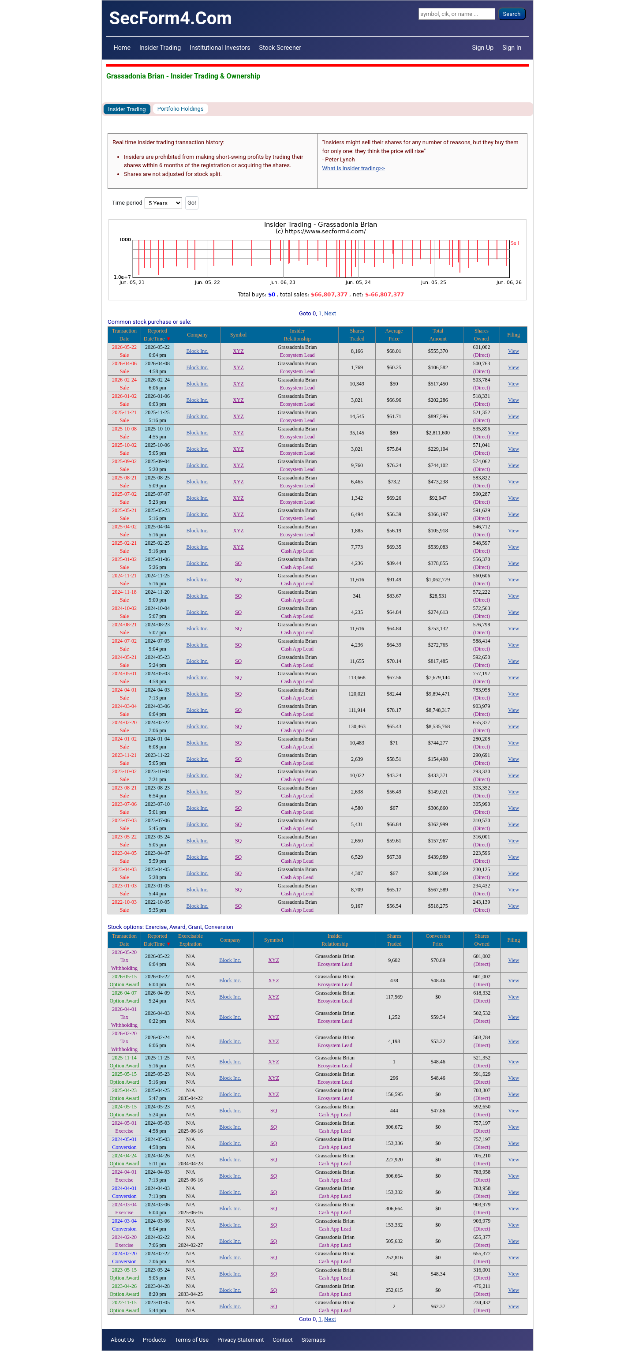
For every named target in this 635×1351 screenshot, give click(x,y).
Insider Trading (160, 47)
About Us (122, 1339)
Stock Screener (280, 47)
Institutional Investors (220, 47)
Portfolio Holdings (180, 108)
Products (154, 1339)
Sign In (511, 47)
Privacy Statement (240, 1339)
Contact (282, 1339)
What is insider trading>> (353, 168)
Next (330, 313)
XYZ (238, 351)
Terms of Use (192, 1339)
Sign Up (483, 47)
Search (512, 14)
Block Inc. (198, 351)
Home (122, 47)
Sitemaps (314, 1339)
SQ (238, 563)
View (513, 351)
